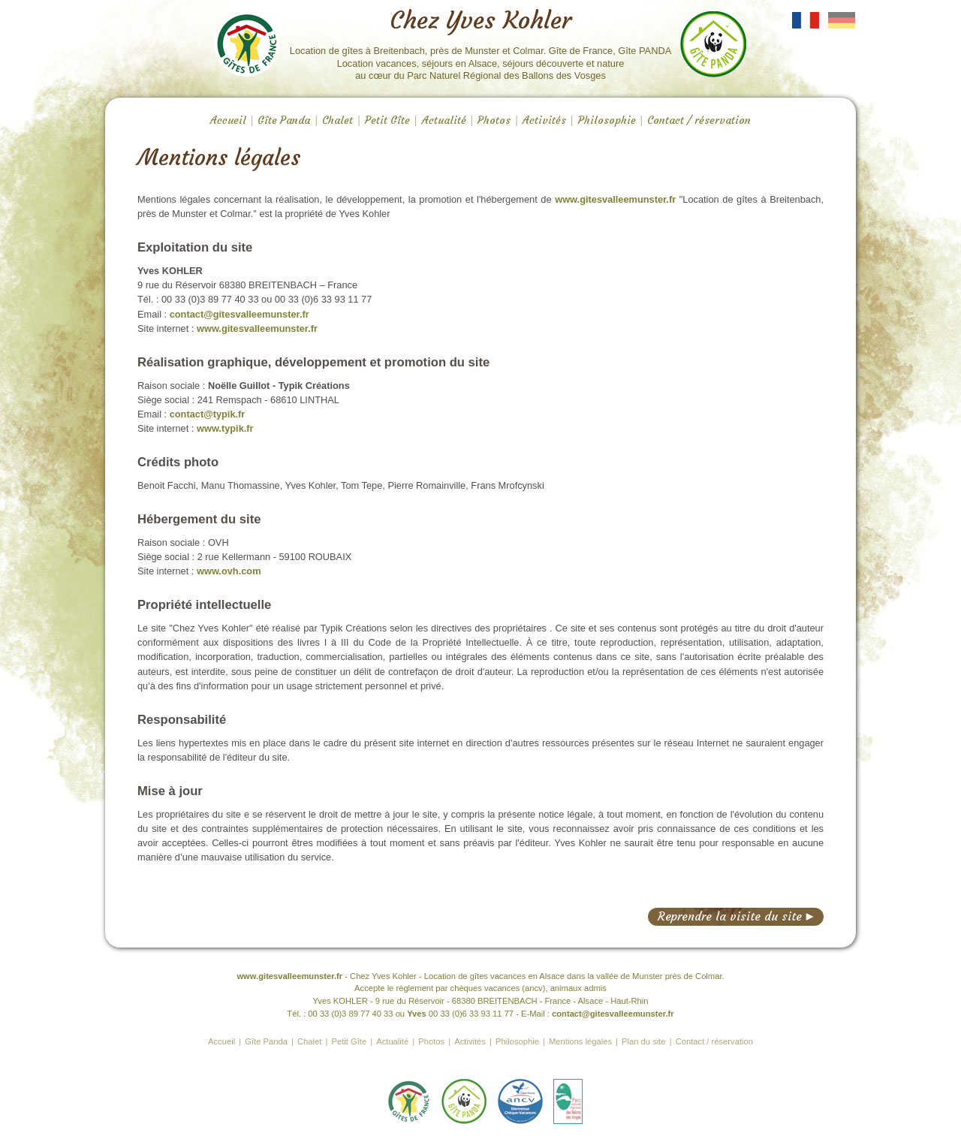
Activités (544, 120)
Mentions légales (580, 1041)
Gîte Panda (284, 120)
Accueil (228, 120)
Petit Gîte (387, 120)
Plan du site (643, 1041)
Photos (494, 120)
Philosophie (607, 120)
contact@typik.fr (208, 414)
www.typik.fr (225, 428)
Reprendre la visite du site (736, 916)
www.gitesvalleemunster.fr (615, 199)
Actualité (444, 120)
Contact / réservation (699, 120)
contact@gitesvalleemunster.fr (239, 314)
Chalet (337, 120)
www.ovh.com (229, 571)
